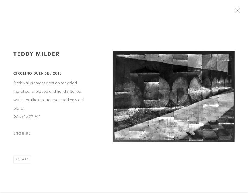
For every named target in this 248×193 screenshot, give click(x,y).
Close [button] (237, 12)
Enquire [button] (22, 134)
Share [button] (23, 160)
